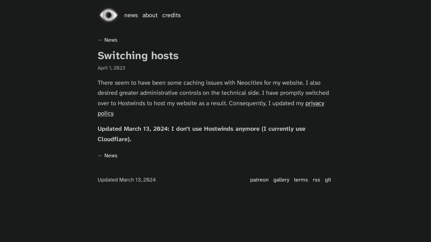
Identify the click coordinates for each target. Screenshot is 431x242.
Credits (171, 15)
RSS (316, 179)
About (150, 15)
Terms (301, 179)
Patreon (259, 179)
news (111, 39)
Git (328, 179)
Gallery (281, 179)
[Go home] (109, 15)
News (131, 15)
